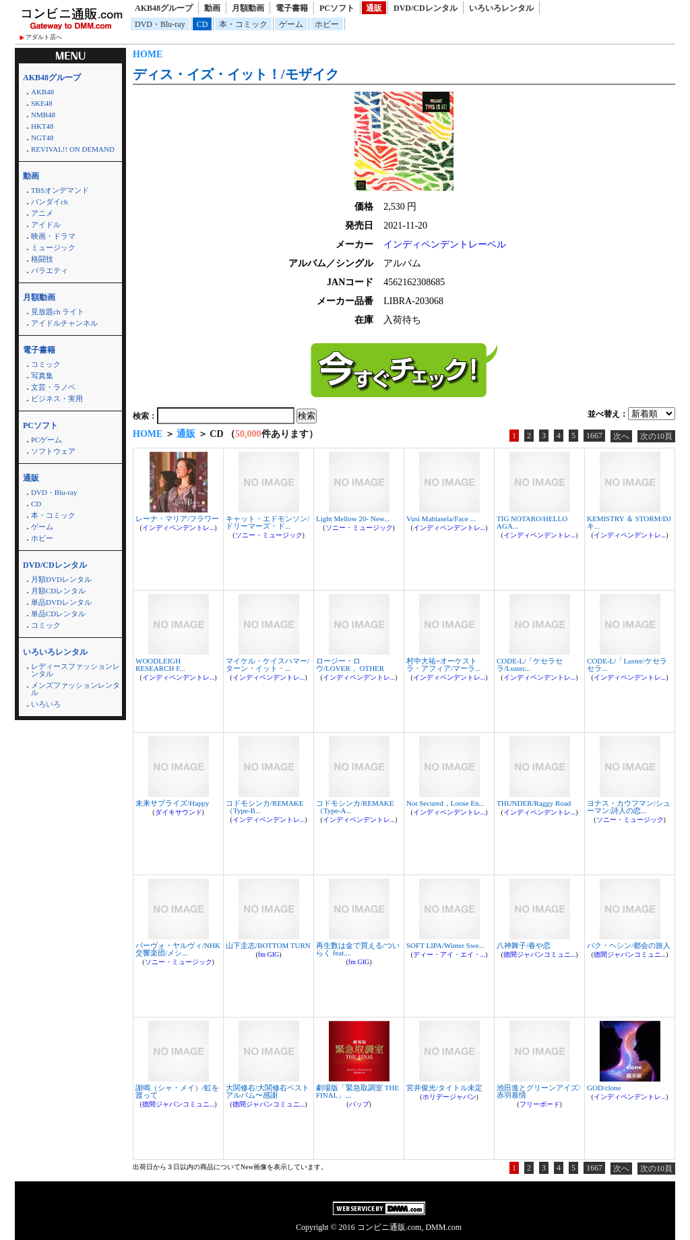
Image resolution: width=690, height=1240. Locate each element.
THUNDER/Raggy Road (534, 803)
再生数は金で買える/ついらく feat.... (358, 949)
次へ (621, 436)
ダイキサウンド (178, 812)
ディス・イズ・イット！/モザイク (236, 74)
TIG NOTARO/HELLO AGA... (532, 522)
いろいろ (46, 704)
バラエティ (49, 270)
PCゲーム (46, 440)
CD (202, 24)
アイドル (46, 224)
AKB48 (42, 92)
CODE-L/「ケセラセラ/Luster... (530, 664)
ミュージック (53, 247)
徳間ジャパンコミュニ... (539, 954)
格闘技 (42, 259)
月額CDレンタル (58, 591)
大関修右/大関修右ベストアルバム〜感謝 (267, 1091)
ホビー (327, 24)
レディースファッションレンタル (75, 670)
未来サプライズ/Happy (172, 803)
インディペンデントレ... (178, 527)
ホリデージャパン (449, 1096)
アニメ (42, 213)
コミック (46, 364)
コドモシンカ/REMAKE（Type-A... (355, 807)
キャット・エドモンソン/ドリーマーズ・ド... (267, 522)
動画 (212, 8)
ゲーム (291, 24)
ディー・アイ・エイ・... (449, 954)
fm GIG (268, 954)
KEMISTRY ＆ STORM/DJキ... (629, 522)
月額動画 (248, 8)
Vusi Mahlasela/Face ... (441, 518)
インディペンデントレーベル (444, 244)
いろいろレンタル (501, 8)
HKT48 (42, 126)
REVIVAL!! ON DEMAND (73, 149)
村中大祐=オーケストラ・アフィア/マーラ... (443, 664)
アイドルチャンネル (64, 323)
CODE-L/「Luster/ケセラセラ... (627, 664)
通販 (374, 8)
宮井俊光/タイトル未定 (444, 1088)
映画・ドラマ (53, 236)
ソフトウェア (53, 451)
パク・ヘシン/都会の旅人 (628, 945)
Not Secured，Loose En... (445, 803)
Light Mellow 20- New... (352, 518)
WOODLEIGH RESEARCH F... (160, 664)
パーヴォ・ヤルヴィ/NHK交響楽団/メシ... (177, 949)
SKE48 (42, 103)
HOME (147, 54)
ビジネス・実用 (57, 398)
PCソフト (336, 8)
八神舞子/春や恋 (524, 945)
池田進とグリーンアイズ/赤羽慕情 (538, 1091)
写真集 (42, 376)
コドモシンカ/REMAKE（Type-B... (265, 807)
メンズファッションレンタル (75, 689)
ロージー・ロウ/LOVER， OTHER (350, 664)
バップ (359, 1104)
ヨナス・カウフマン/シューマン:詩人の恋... (628, 807)
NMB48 (43, 115)
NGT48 (42, 138)
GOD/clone (604, 1088)
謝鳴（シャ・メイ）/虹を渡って (177, 1091)
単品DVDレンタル (61, 602)
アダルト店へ (44, 37)
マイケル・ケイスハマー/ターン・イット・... (267, 664)
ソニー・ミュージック (269, 535)
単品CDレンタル (58, 614)
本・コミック (243, 24)
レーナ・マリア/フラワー (177, 518)
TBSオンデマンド (60, 190)
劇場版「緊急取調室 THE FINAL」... (357, 1091)
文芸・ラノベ (53, 387)
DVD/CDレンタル (426, 8)
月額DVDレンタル (61, 579)
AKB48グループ (164, 8)
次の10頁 (656, 436)
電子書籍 (292, 8)
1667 (594, 435)
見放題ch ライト (57, 311)
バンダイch (49, 202)
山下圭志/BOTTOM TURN (268, 945)
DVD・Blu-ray (160, 24)
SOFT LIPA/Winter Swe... (445, 945)
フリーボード (540, 1104)
